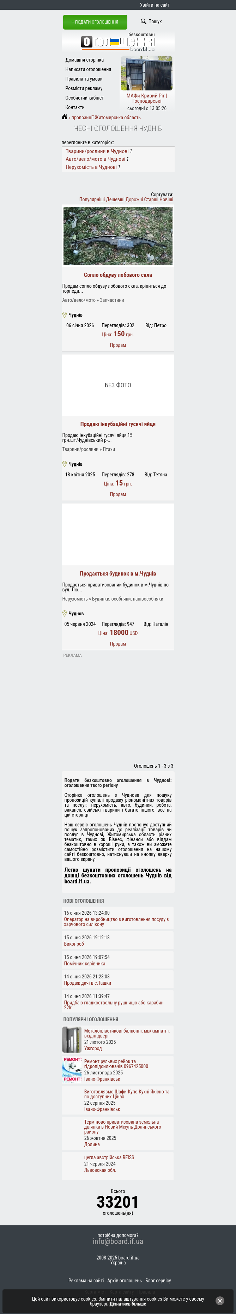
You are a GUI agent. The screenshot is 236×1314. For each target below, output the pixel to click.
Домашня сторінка (85, 60)
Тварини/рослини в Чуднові (97, 151)
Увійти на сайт (155, 5)
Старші (151, 199)
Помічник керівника (84, 963)
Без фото (118, 385)
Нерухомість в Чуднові (91, 167)
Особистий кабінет (85, 98)
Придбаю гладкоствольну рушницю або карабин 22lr (114, 1005)
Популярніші (92, 199)
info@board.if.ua (118, 1241)
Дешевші (115, 199)
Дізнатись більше (128, 1304)
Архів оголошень (124, 1280)
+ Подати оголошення (95, 22)
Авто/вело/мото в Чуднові (95, 159)
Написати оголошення (88, 69)
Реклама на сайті (86, 1280)
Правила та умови (84, 79)
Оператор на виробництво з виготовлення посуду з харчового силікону (116, 921)
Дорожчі (134, 199)
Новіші (166, 199)
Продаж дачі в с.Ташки (87, 983)
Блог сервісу (158, 1280)
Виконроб (74, 944)
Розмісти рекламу (84, 88)
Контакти (75, 107)
